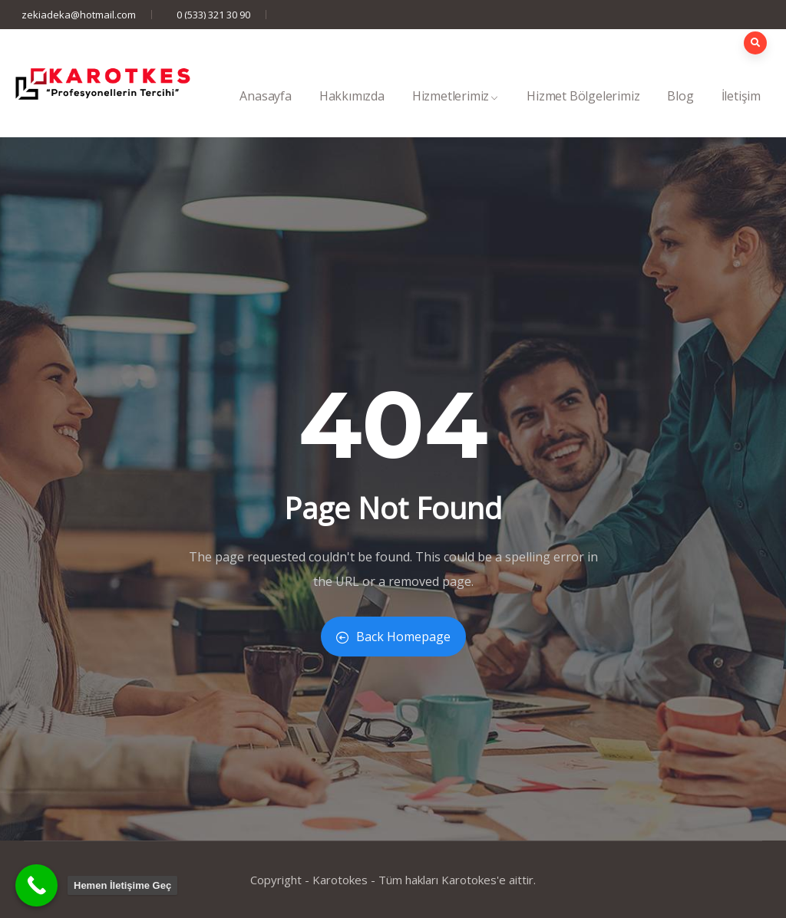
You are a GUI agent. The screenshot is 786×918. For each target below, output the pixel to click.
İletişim (741, 112)
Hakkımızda (352, 112)
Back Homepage (393, 636)
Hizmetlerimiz (455, 112)
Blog (680, 112)
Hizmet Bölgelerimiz (583, 112)
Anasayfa (265, 112)
